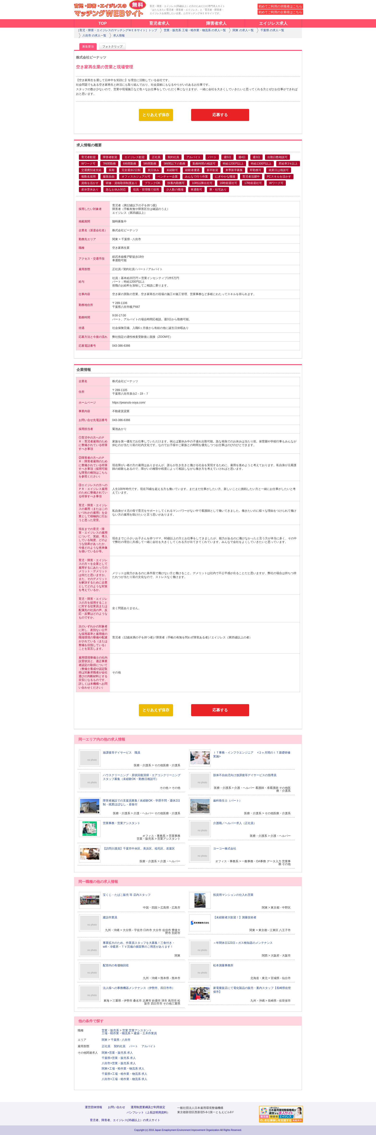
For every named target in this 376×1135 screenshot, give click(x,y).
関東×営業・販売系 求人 (117, 1052)
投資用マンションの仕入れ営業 (233, 895)
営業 (125, 1030)
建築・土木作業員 (145, 1033)
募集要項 (88, 46)
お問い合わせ (116, 1107)
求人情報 (119, 35)
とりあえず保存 (155, 115)
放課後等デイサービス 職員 (121, 752)
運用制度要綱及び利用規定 (148, 1107)
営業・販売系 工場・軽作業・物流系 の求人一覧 (195, 30)
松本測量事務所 (223, 965)
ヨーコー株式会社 (224, 848)
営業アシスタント (140, 1030)
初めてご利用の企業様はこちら (280, 12)
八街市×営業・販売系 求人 (119, 1063)
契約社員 (121, 1046)
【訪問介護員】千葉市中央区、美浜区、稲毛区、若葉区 (139, 848)
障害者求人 (216, 23)
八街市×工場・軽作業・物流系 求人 (124, 1079)
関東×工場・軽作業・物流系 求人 (123, 1068)
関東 (104, 1039)
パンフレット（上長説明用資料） (148, 1112)
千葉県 (115, 1039)
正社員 (107, 1046)
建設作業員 (110, 917)
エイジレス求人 (273, 23)
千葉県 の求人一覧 (272, 30)
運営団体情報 (93, 1107)
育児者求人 (159, 23)
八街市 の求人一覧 (94, 35)
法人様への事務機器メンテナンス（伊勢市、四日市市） (139, 988)
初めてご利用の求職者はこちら (280, 6)
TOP (102, 23)
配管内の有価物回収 (116, 965)
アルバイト (150, 1046)
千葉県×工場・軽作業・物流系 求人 (124, 1074)
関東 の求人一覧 (243, 30)
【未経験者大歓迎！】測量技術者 (234, 917)
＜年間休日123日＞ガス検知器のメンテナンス (243, 943)
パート (135, 1046)
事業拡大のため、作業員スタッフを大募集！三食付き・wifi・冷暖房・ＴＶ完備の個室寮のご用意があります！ (139, 944)
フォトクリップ (112, 46)
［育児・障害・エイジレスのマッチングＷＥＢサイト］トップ (116, 30)
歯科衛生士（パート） (227, 800)
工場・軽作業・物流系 (116, 1033)
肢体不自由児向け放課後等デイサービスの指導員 (244, 775)
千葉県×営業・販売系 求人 (119, 1058)
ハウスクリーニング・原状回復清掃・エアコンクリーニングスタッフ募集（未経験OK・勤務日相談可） (142, 777)
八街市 (126, 1039)
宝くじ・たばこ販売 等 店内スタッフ (127, 895)
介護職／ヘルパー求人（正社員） (234, 823)
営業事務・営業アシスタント (121, 823)
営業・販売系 (110, 1030)
